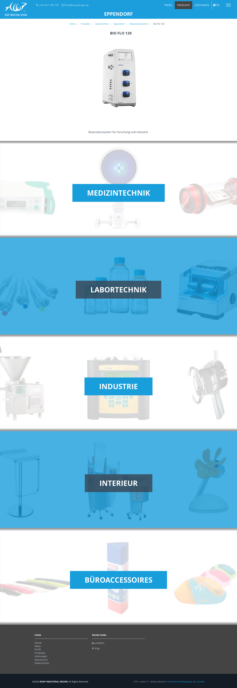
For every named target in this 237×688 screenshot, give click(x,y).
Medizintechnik (118, 193)
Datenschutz (42, 663)
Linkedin (98, 643)
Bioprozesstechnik (139, 24)
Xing (95, 648)
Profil (168, 5)
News (38, 646)
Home (72, 24)
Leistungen (202, 5)
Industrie (118, 386)
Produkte (183, 5)
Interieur (118, 483)
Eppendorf (119, 24)
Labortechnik (101, 24)
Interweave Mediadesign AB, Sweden (186, 681)
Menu (228, 5)
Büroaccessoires (118, 580)
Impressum (41, 659)
